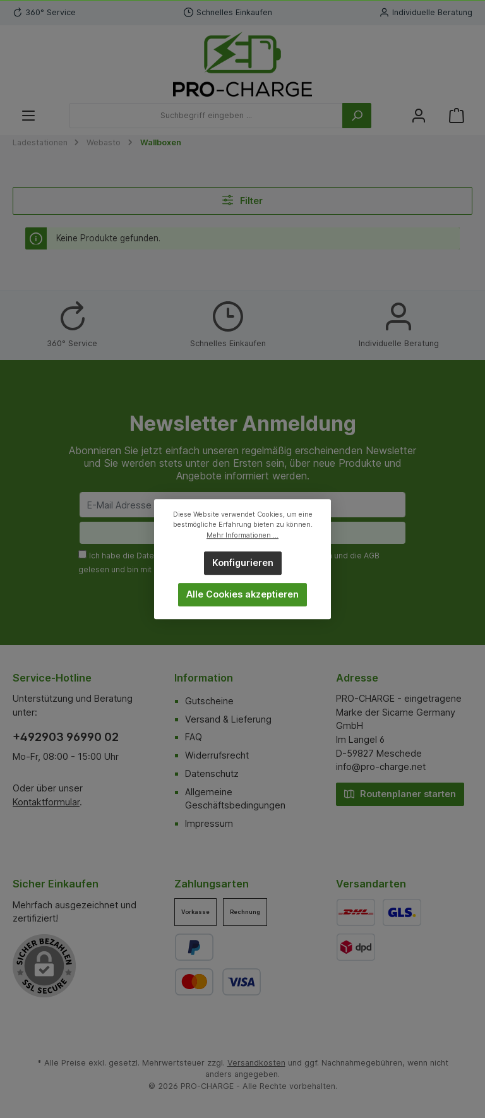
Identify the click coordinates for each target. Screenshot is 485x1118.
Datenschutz (212, 773)
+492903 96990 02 (66, 736)
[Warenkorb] (456, 116)
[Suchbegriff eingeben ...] (206, 115)
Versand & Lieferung (228, 719)
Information (203, 677)
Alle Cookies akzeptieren (242, 594)
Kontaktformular (46, 801)
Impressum (209, 823)
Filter (242, 200)
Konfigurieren (242, 562)
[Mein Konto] (418, 116)
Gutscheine (209, 700)
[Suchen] (356, 115)
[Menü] (28, 116)
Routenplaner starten (400, 793)
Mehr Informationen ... (242, 535)
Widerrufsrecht (217, 755)
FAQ (193, 736)
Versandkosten (256, 1062)
